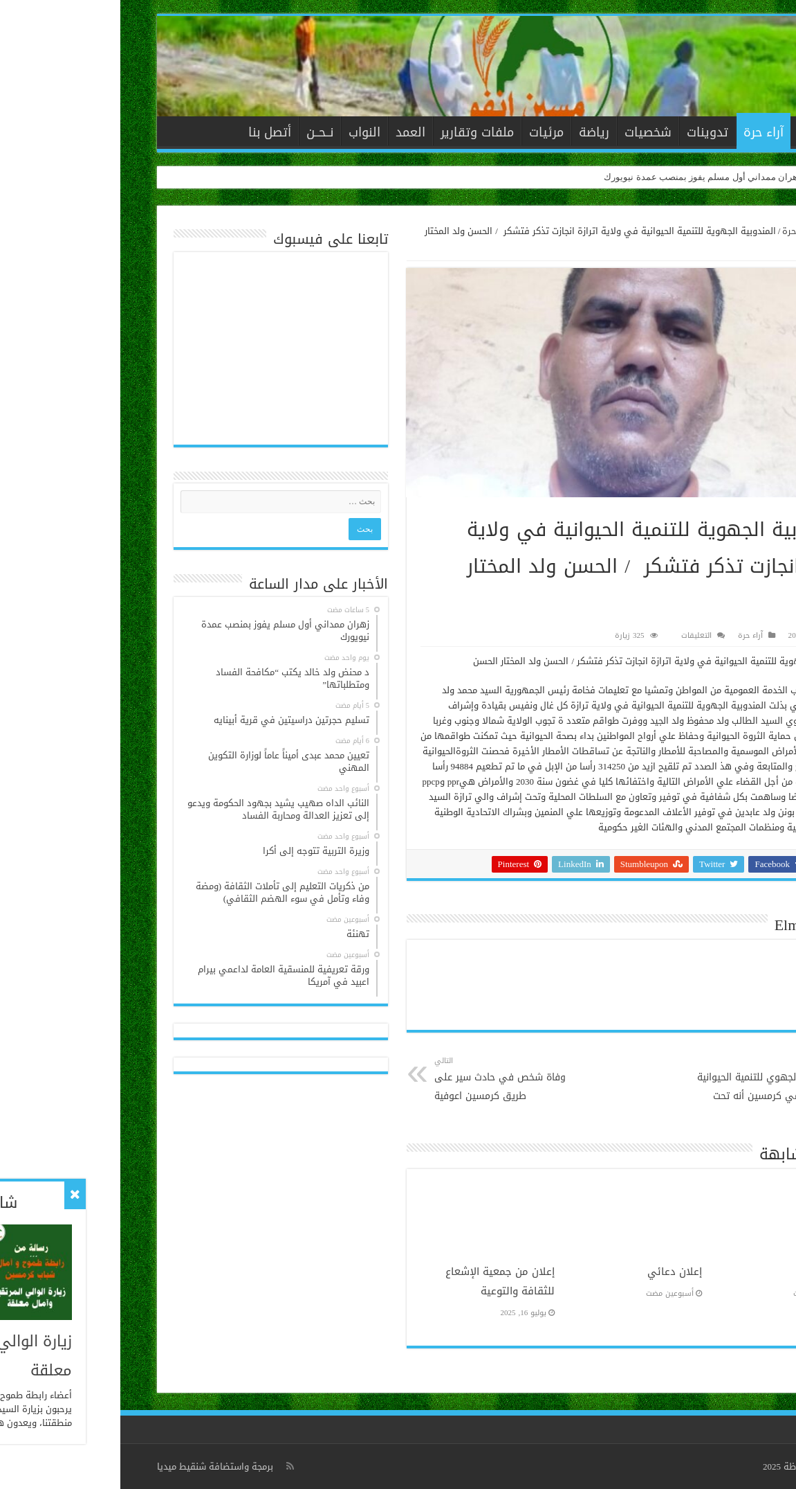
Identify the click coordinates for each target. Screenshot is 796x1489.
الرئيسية (734, 130)
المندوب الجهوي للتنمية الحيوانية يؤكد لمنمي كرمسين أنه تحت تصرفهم (644, 1088)
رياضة (474, 132)
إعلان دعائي (554, 1271)
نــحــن (199, 132)
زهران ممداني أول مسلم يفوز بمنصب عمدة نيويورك (582, 177)
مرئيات (426, 132)
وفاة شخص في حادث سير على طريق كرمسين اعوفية (385, 1079)
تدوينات (587, 132)
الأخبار (692, 132)
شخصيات (527, 132)
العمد (290, 132)
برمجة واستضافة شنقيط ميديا (95, 1466)
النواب (244, 132)
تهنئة (716, 1271)
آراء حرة (643, 132)
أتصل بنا (149, 132)
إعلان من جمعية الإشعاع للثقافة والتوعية (379, 1281)
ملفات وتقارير (357, 132)
